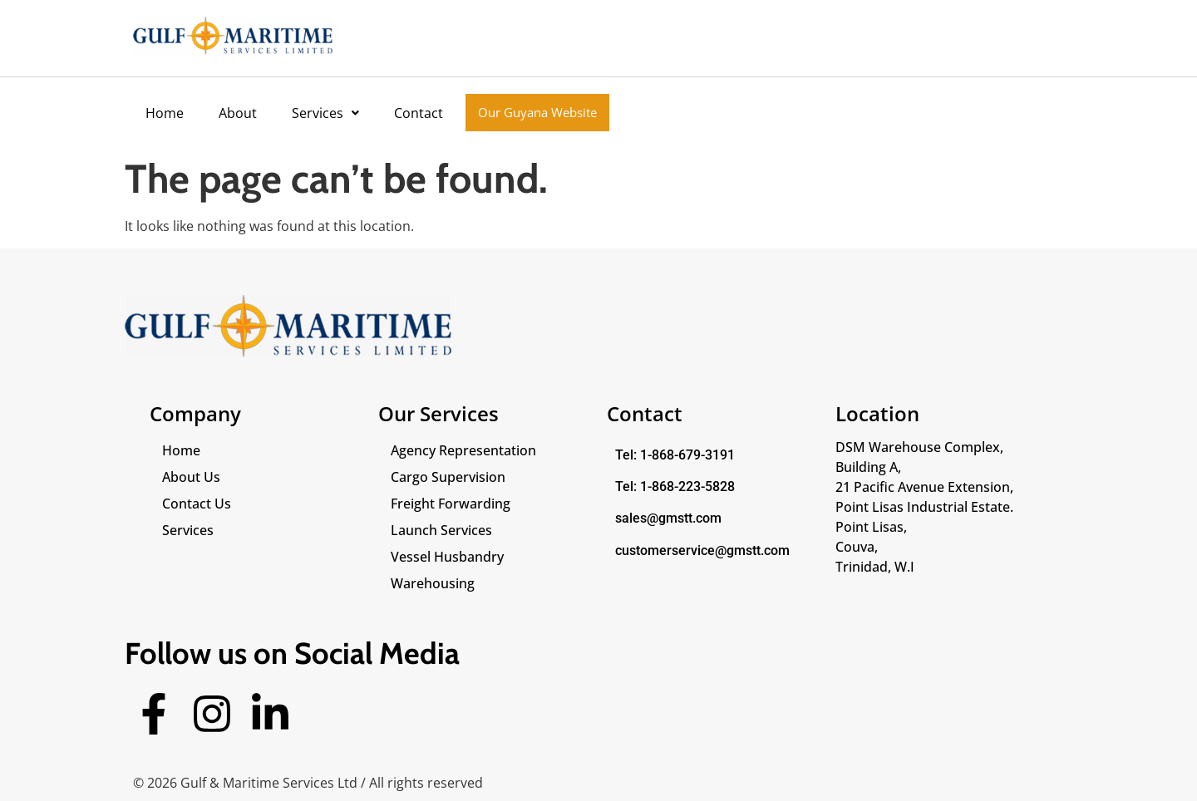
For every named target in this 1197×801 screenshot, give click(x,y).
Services (325, 113)
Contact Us (196, 503)
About (238, 113)
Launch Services (441, 530)
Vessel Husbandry (447, 557)
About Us (191, 477)
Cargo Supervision (448, 477)
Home (164, 113)
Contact (418, 113)
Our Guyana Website (537, 112)
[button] (325, 113)
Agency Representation (463, 450)
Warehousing (433, 583)
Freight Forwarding (450, 503)
